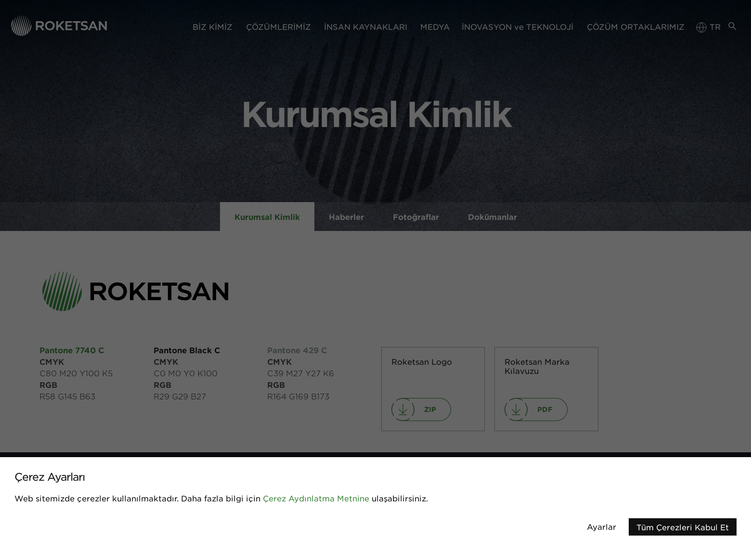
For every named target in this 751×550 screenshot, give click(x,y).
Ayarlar (601, 526)
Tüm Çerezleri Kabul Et (682, 527)
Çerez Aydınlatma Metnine (316, 498)
